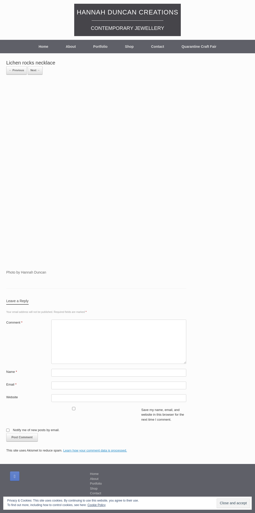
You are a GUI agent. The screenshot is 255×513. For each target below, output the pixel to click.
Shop (129, 47)
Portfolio (100, 47)
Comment (14, 322)
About (71, 47)
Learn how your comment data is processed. (95, 450)
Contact (157, 47)
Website (12, 397)
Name (11, 372)
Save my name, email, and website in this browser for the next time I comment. (162, 414)
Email (11, 384)
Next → (35, 70)
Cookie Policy (96, 505)
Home (43, 47)
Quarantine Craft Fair (199, 47)
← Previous (16, 70)
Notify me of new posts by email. (36, 430)
